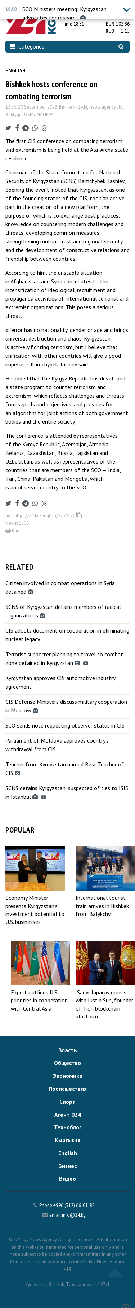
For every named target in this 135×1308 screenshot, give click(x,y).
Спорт (67, 1101)
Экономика (67, 1075)
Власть (67, 1050)
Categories (27, 46)
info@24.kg (74, 1215)
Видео (67, 1178)
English (15, 70)
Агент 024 (67, 1114)
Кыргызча (68, 1140)
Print (13, 531)
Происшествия (68, 1088)
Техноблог (67, 1127)
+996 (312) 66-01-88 (74, 1205)
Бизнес (67, 1166)
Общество (67, 1062)
